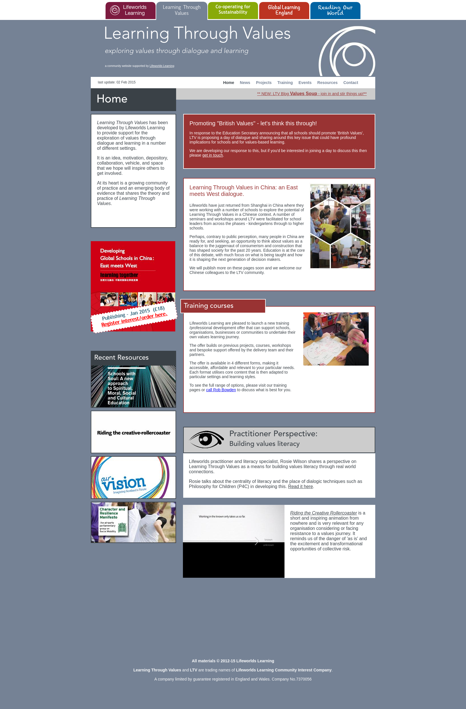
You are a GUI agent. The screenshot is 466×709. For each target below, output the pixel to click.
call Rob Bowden (221, 390)
